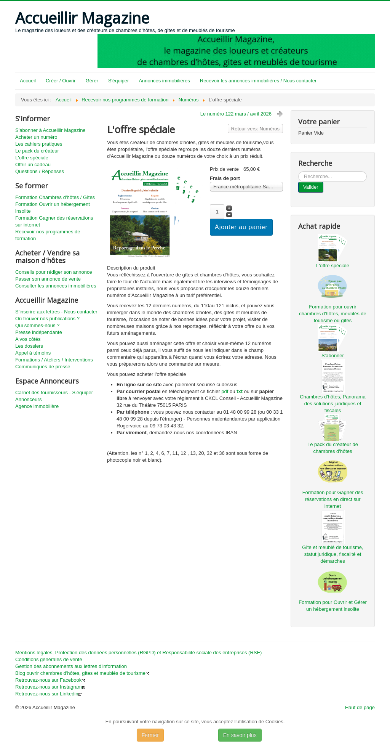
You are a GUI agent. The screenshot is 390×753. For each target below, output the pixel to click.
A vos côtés (27, 339)
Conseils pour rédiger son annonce (53, 272)
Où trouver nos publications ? (47, 318)
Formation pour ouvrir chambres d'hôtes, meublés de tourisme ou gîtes (332, 313)
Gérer (92, 80)
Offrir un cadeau (33, 164)
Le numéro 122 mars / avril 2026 (236, 114)
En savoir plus (240, 735)
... (298, 171)
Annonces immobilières (164, 80)
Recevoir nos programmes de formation (47, 235)
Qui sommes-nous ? (37, 325)
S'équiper (118, 80)
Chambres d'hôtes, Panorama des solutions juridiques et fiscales (332, 403)
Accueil (28, 80)
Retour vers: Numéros (255, 129)
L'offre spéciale (31, 158)
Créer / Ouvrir (61, 80)
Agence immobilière (37, 406)
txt (240, 391)
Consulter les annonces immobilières (55, 286)
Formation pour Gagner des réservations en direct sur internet (332, 499)
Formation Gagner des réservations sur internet (54, 221)
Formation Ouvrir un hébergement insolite (52, 207)
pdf (224, 391)
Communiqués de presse (42, 366)
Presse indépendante (38, 332)
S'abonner (332, 355)
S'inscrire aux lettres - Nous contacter (56, 312)
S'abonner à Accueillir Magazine (50, 130)
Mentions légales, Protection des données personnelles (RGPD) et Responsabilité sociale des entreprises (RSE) (138, 652)
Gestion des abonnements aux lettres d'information (71, 666)
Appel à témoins (33, 353)
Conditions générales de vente (48, 659)
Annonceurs (28, 399)
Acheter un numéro (36, 137)
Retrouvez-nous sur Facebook (50, 680)
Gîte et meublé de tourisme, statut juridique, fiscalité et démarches (332, 554)
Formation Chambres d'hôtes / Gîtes (55, 197)
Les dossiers (29, 346)
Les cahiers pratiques (38, 144)
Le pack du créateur (37, 151)
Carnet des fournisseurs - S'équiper (54, 392)
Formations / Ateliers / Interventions (54, 360)
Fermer (150, 735)
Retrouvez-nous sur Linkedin (48, 694)
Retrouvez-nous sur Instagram (50, 687)
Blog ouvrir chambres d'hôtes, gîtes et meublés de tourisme (82, 673)
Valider (310, 187)
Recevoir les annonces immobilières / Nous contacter (258, 80)
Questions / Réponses (39, 171)
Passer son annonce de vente (48, 279)
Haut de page (360, 707)
